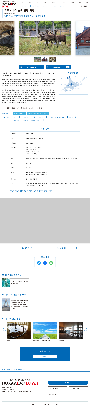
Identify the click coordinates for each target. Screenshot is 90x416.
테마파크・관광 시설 (35, 120)
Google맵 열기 (61, 248)
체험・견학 (71, 117)
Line (51, 263)
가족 (32, 117)
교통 (87, 2)
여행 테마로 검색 (35, 6)
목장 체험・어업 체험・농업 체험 (56, 117)
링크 (57, 405)
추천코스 (53, 2)
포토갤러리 (55, 389)
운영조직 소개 (46, 405)
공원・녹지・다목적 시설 (20, 120)
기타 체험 (23, 117)
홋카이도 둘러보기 (25, 6)
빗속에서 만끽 (44, 6)
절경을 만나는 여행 (63, 6)
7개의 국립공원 (54, 6)
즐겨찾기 (85, 6)
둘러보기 (45, 357)
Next (86, 330)
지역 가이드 (63, 2)
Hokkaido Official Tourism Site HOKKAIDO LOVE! (9, 4)
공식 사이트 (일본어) (31, 179)
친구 (15, 117)
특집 (22, 2)
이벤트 (45, 2)
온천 (37, 2)
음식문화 (72, 2)
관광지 (30, 2)
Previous (4, 330)
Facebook (45, 263)
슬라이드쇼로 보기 (32, 67)
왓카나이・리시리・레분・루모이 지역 (37, 113)
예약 (80, 2)
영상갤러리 (76, 389)
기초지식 (72, 6)
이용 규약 (34, 405)
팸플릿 (54, 394)
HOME (3, 369)
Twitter (39, 263)
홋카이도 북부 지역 (18, 113)
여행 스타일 (40, 117)
